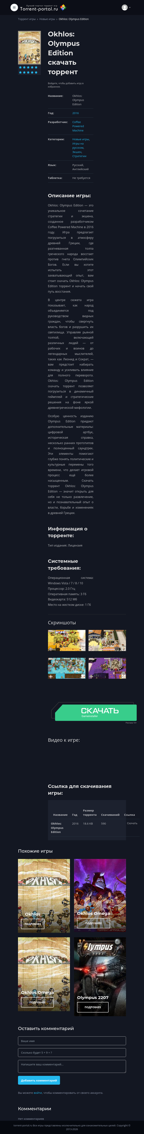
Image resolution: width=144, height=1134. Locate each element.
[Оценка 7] (24, 72)
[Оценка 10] (36, 72)
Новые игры (47, 19)
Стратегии (79, 156)
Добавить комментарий (39, 1080)
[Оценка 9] (32, 72)
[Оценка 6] (20, 72)
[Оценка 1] (20, 67)
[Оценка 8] (28, 72)
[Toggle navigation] (14, 7)
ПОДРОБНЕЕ (33, 924)
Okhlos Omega (93, 913)
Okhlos (32, 914)
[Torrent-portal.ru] (44, 7)
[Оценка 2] (24, 67)
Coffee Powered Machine (78, 126)
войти (38, 1093)
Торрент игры (27, 19)
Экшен (76, 152)
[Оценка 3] (28, 67)
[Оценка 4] (32, 67)
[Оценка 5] (36, 67)
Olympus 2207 (93, 997)
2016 (75, 113)
